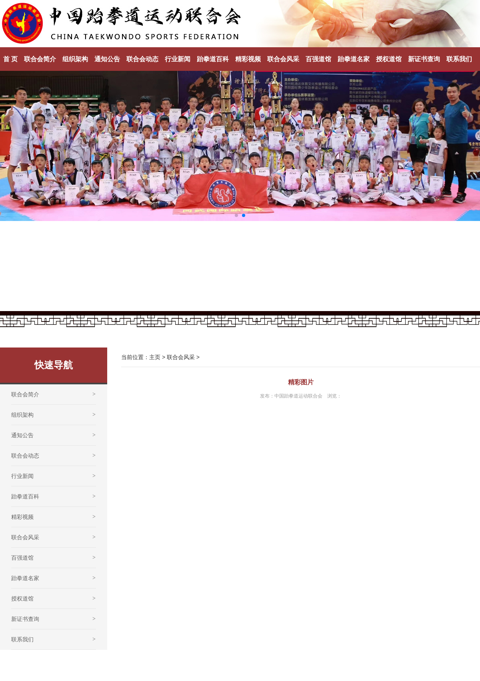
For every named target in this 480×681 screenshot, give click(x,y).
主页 (154, 357)
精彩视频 (248, 59)
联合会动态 (142, 59)
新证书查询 (424, 59)
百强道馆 (318, 59)
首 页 (10, 59)
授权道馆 (389, 59)
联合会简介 (40, 59)
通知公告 (107, 59)
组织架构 (75, 59)
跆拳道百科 (213, 59)
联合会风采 (283, 59)
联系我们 (459, 59)
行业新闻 (177, 59)
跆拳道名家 (354, 59)
